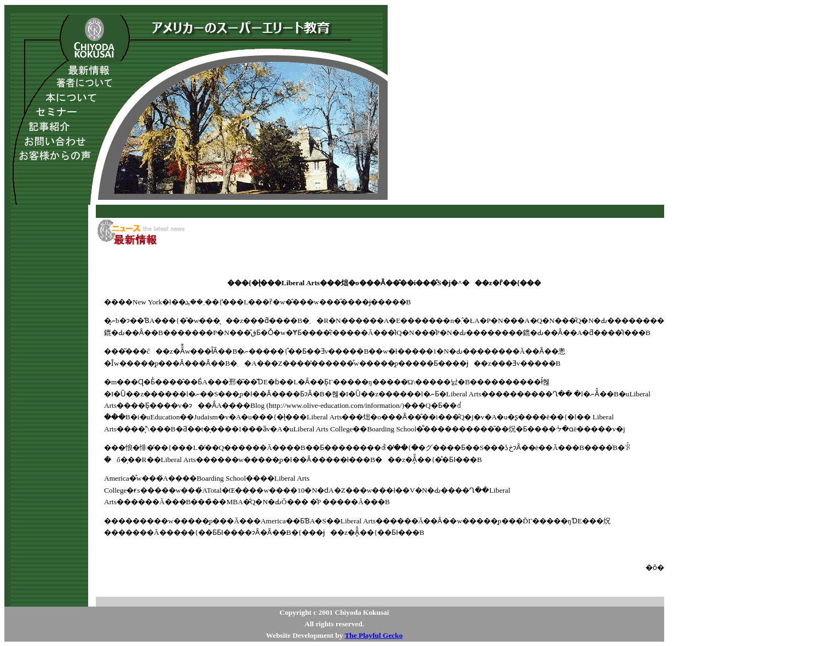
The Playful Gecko (373, 635)
